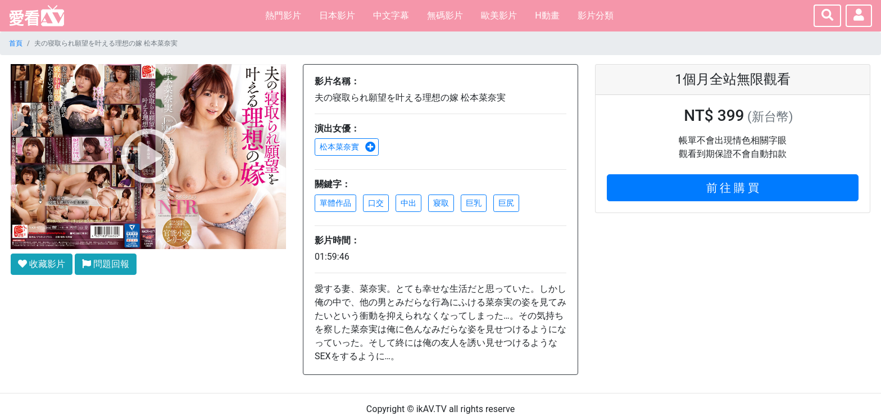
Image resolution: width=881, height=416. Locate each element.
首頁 (15, 43)
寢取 (441, 202)
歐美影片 (499, 15)
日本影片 (337, 15)
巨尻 (506, 202)
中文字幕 (391, 15)
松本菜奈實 (348, 146)
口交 (376, 202)
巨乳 (474, 202)
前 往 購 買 (733, 188)
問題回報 (105, 264)
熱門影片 (283, 15)
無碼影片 (445, 15)
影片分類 (596, 15)
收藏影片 (41, 264)
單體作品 (335, 202)
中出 (408, 202)
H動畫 (547, 15)
